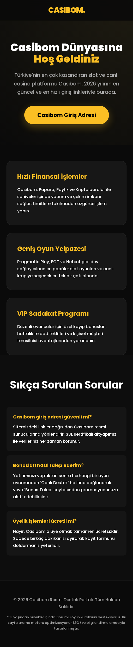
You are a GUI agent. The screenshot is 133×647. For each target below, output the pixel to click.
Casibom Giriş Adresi (66, 115)
